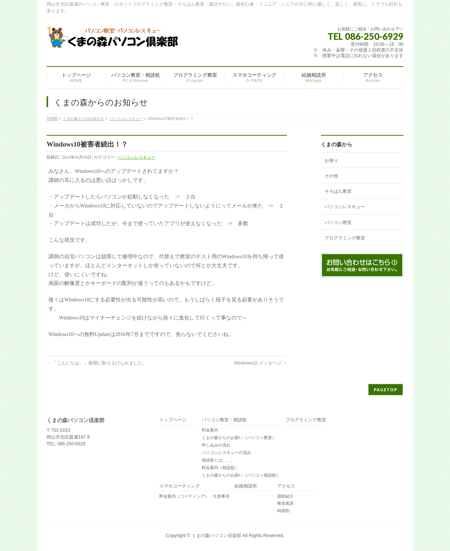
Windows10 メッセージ (260, 363)
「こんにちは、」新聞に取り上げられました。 (97, 363)
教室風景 (285, 503)
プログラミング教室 (345, 238)
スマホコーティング (179, 486)
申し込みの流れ (216, 445)
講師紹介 (285, 496)
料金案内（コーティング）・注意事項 (194, 496)
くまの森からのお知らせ (83, 119)
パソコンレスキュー (126, 119)
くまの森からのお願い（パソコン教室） (239, 437)
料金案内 (210, 430)
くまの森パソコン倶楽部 (216, 535)
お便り (331, 160)
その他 (331, 176)
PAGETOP (385, 389)
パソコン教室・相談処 (224, 420)
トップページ (172, 420)
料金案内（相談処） (220, 467)
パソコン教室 (338, 222)
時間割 (283, 511)
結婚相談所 (245, 486)
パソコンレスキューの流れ (226, 452)
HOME (52, 119)
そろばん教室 (338, 191)
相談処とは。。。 (218, 460)
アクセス (286, 486)
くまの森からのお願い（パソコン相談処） (241, 475)
